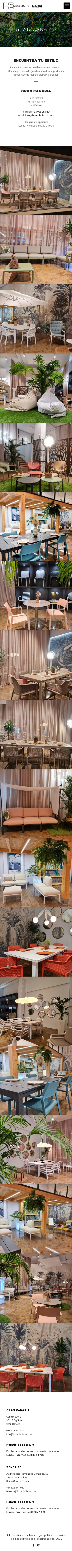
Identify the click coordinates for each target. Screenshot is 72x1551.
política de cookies (54, 1535)
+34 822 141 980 (15, 1487)
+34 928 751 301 (15, 1430)
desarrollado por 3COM (50, 1538)
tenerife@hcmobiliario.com (21, 1491)
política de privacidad (23, 1538)
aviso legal (36, 1535)
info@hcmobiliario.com (19, 1434)
